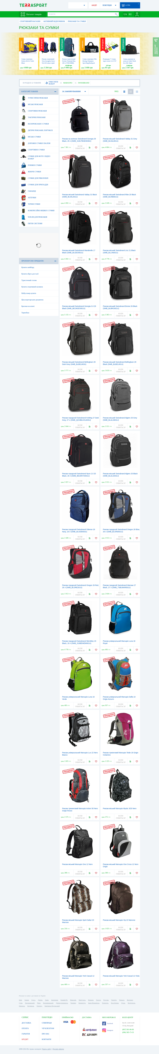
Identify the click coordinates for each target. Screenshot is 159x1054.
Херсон (98, 1000)
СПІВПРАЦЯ (47, 1023)
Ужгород (39, 1006)
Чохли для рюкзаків (34, 217)
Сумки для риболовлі (34, 178)
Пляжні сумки (31, 165)
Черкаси (121, 1000)
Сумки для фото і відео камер (35, 156)
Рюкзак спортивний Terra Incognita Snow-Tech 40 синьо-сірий (48, 61)
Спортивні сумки (33, 150)
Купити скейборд (27, 267)
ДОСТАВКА (26, 1023)
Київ (20, 1000)
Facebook (107, 1023)
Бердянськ (30, 1006)
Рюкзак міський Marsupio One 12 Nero (77, 864)
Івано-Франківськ (93, 1003)
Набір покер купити (28, 293)
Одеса (33, 1000)
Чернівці (73, 1003)
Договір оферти (58, 1049)
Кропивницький (48, 1003)
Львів (46, 1000)
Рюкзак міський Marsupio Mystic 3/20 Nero (120, 808)
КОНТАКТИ (46, 1039)
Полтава (106, 1000)
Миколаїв (73, 1000)
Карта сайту (46, 1049)
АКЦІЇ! (94, 5)
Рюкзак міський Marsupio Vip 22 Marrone (119, 920)
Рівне (38, 1003)
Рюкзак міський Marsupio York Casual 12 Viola (121, 976)
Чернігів (114, 1000)
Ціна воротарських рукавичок (32, 300)
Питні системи (31, 223)
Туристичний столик (29, 280)
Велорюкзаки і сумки (35, 124)
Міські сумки (31, 137)
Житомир (130, 1000)
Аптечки (28, 198)
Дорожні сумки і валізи (35, 143)
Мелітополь (131, 1003)
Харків (26, 1000)
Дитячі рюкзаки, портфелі (37, 130)
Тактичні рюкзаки (33, 117)
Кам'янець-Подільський (52, 1006)
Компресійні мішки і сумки (38, 211)
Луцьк (123, 1003)
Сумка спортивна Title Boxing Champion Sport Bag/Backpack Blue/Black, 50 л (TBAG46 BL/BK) (90, 63)
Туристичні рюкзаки (34, 98)
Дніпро (40, 1000)
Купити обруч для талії (30, 274)
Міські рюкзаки (32, 104)
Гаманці (28, 191)
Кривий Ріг (64, 1000)
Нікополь (22, 1006)
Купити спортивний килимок (32, 287)
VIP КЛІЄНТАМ (48, 1028)
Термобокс (25, 313)
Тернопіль (105, 1003)
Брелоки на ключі (28, 306)
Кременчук (82, 1003)
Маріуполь (82, 1000)
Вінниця (91, 1000)
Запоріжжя (54, 1000)
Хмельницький (29, 1003)
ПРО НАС (45, 1034)
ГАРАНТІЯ (26, 1034)
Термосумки (30, 204)
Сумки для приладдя (34, 185)
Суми (20, 1003)
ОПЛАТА (25, 1028)
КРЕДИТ (25, 1039)
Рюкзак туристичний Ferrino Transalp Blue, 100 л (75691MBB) (69, 61)
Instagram (107, 1030)
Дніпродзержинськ (62, 1003)
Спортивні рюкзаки (34, 111)
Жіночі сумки (31, 172)
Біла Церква (115, 1003)
